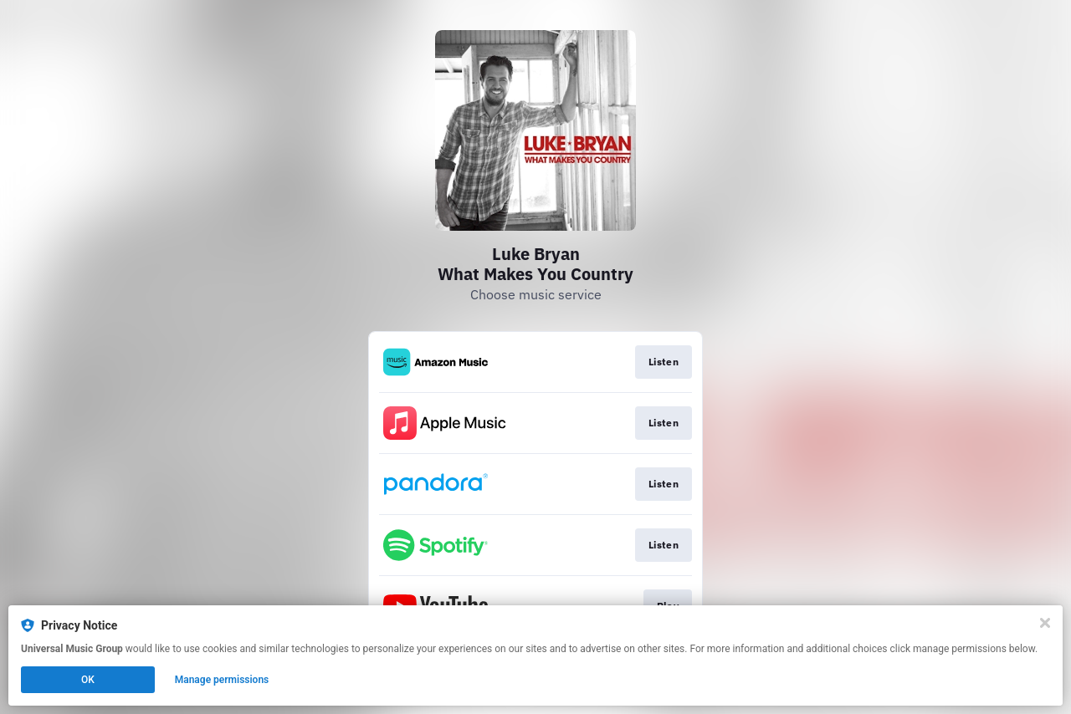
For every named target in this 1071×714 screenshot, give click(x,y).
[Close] (1045, 622)
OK (88, 680)
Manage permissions (222, 680)
